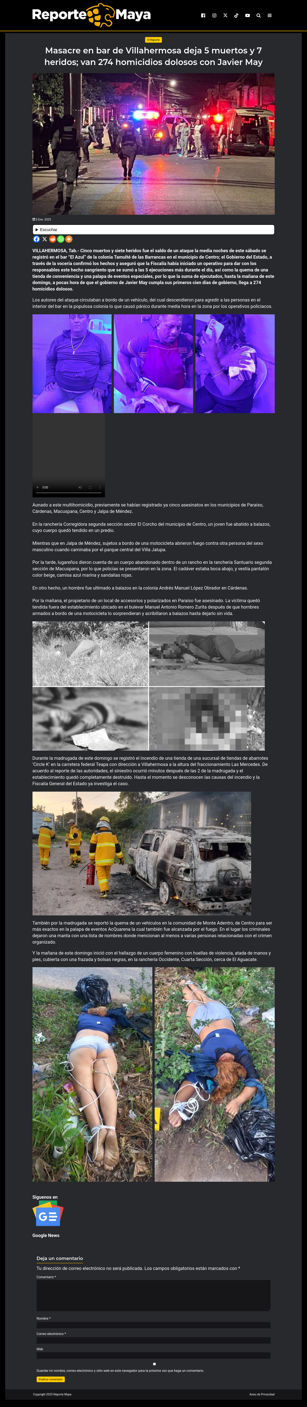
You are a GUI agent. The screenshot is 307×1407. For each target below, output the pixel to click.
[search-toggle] (259, 15)
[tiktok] (236, 15)
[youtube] (248, 15)
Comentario (46, 1277)
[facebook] (203, 15)
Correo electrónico (51, 1336)
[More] (68, 239)
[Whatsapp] (60, 239)
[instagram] (214, 15)
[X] (44, 239)
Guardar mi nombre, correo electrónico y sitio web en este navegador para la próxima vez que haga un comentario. (120, 1373)
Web (40, 1351)
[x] (225, 15)
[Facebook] (36, 239)
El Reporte (153, 39)
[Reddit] (52, 239)
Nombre (44, 1321)
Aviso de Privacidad (262, 1396)
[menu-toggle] (270, 15)
